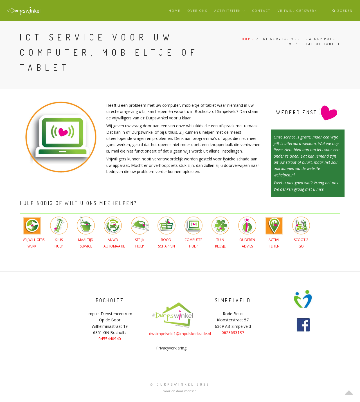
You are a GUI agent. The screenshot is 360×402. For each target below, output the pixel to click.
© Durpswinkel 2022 (180, 384)
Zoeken (342, 10)
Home (174, 10)
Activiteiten (229, 10)
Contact (261, 10)
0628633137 (233, 332)
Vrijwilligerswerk (297, 10)
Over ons (197, 10)
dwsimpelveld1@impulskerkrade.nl (180, 351)
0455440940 (109, 338)
